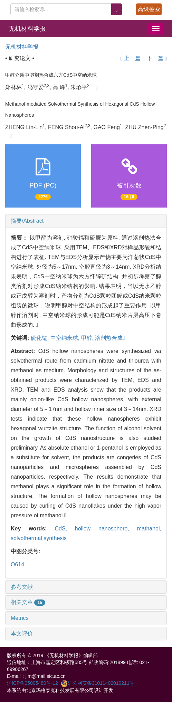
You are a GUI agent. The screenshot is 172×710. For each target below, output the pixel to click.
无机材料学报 (27, 28)
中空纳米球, (65, 338)
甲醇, (88, 338)
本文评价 (22, 633)
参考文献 (22, 587)
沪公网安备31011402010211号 (97, 683)
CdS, (65, 528)
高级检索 (149, 9)
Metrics (20, 618)
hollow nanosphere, (106, 528)
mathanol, (149, 528)
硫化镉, (40, 338)
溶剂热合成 (110, 338)
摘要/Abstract (27, 221)
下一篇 (157, 58)
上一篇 (131, 58)
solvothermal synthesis (39, 538)
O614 (17, 564)
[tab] (86, 221)
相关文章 (28, 602)
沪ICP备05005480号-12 (32, 683)
